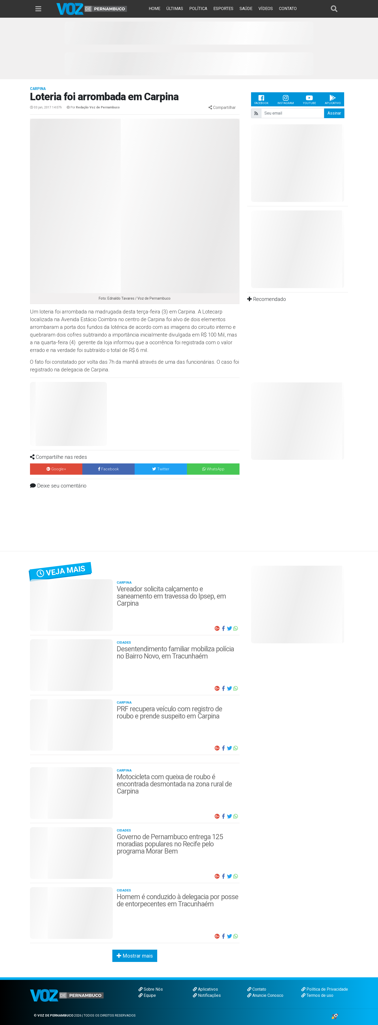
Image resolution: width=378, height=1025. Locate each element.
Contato (256, 989)
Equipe (147, 995)
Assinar (334, 113)
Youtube (309, 99)
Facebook (261, 99)
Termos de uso (317, 995)
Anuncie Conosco (265, 995)
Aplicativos (205, 989)
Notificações (207, 995)
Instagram (285, 99)
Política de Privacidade (324, 989)
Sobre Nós (150, 989)
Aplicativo (333, 99)
